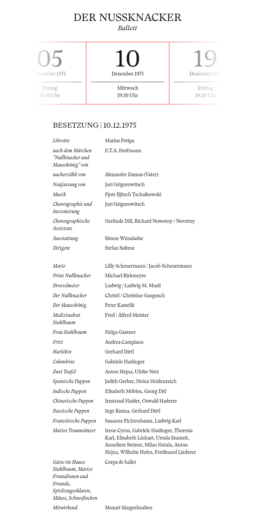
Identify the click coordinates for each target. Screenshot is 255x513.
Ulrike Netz (147, 371)
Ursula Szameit (172, 438)
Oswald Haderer (159, 401)
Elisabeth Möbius (123, 391)
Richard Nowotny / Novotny (164, 221)
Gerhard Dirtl (119, 351)
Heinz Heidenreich (156, 381)
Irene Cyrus (117, 430)
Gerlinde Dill (118, 221)
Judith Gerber (119, 381)
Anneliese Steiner (123, 445)
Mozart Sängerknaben (128, 507)
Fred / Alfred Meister (127, 315)
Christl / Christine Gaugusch (135, 295)
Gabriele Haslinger (125, 361)
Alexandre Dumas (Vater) (131, 174)
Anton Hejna (118, 371)
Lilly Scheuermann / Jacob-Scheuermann (148, 266)
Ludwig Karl (168, 421)
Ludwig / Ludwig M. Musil (133, 285)
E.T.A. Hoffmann (123, 150)
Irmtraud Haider (122, 401)
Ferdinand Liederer (175, 452)
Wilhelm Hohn (136, 452)
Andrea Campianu (124, 342)
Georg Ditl (155, 391)
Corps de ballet (120, 462)
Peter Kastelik (119, 305)
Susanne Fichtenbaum (128, 421)
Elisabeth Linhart (135, 438)
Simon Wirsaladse (124, 238)
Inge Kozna (117, 411)
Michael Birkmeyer (125, 275)
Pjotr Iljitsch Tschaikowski (133, 194)
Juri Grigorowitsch (125, 184)
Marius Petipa (119, 140)
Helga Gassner (120, 332)
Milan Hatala (158, 445)
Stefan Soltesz (119, 248)
